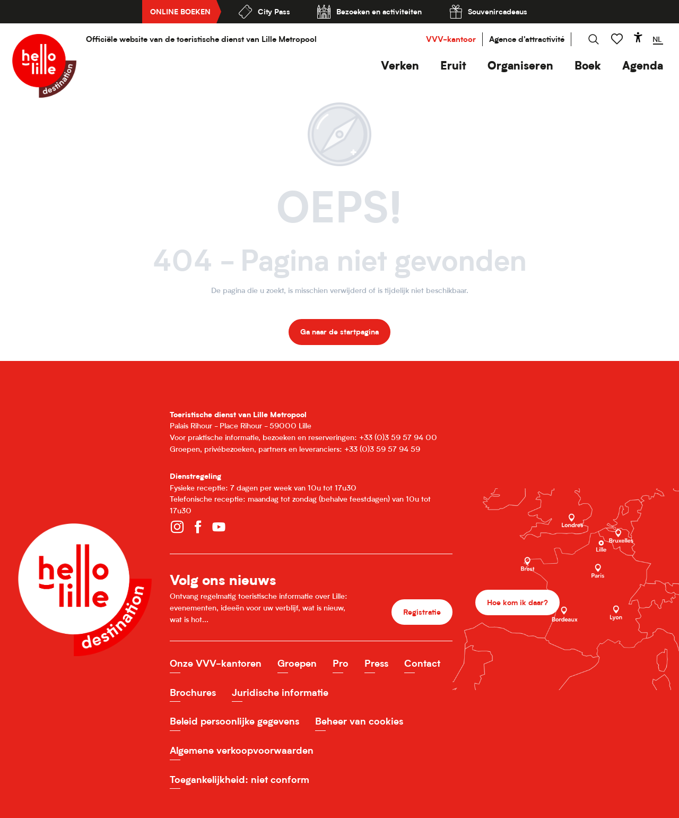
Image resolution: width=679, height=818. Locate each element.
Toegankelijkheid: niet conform (239, 779)
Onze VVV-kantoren (216, 663)
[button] (400, 65)
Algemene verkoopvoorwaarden (242, 750)
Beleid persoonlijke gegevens (234, 721)
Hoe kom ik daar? (517, 602)
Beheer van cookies (359, 721)
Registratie (422, 612)
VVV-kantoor (451, 39)
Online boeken (180, 11)
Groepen (297, 663)
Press (376, 663)
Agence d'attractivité (526, 39)
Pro (341, 663)
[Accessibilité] (638, 37)
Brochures (193, 692)
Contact (422, 663)
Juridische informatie (280, 692)
